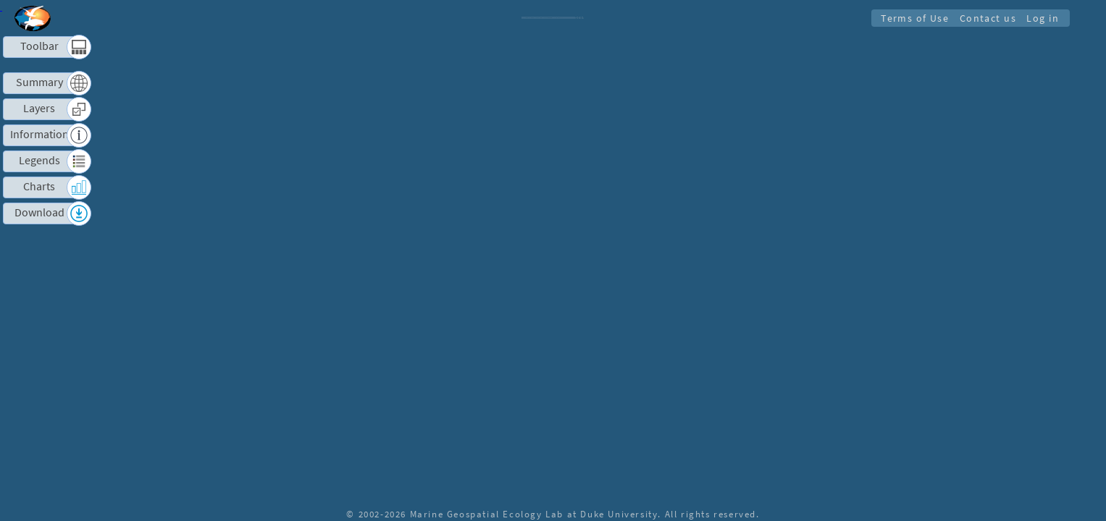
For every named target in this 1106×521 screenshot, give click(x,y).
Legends (39, 160)
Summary (39, 82)
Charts (39, 186)
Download (39, 212)
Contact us (985, 18)
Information (39, 134)
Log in (1042, 18)
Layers (39, 108)
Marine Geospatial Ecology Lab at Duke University (534, 514)
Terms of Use (910, 18)
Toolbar (39, 46)
